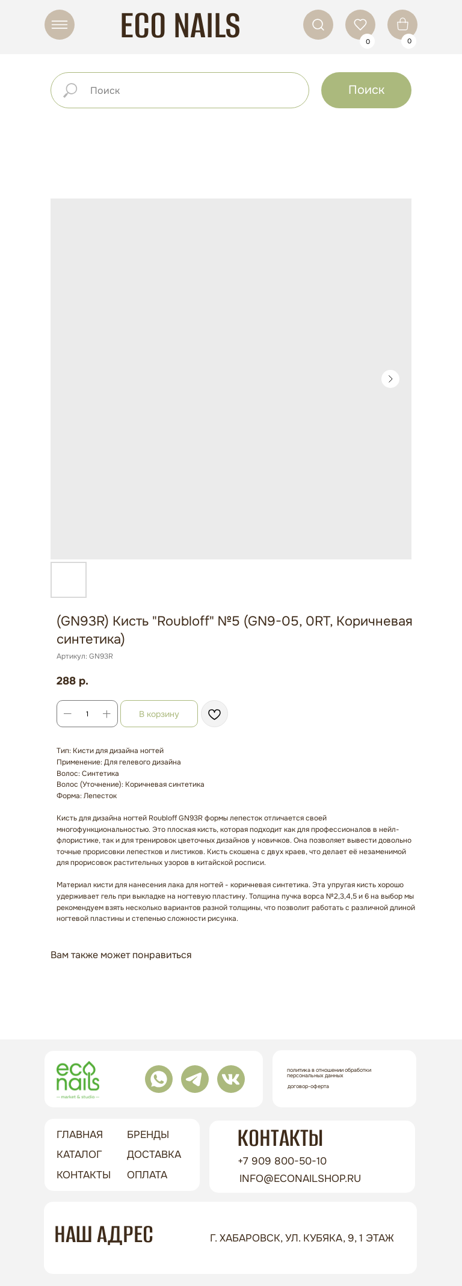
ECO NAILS (180, 25)
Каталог (79, 1154)
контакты (84, 1175)
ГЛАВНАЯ (80, 1134)
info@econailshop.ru (300, 1178)
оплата (147, 1175)
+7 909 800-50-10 (282, 1161)
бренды (148, 1134)
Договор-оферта (308, 1086)
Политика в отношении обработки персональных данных (329, 1072)
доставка (154, 1154)
